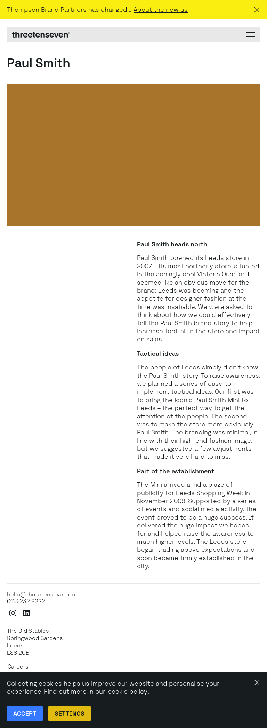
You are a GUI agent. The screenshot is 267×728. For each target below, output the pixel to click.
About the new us (161, 10)
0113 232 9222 (26, 601)
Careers (18, 666)
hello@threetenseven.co (41, 594)
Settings (69, 714)
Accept (25, 714)
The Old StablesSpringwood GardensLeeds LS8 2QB (35, 641)
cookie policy (127, 691)
